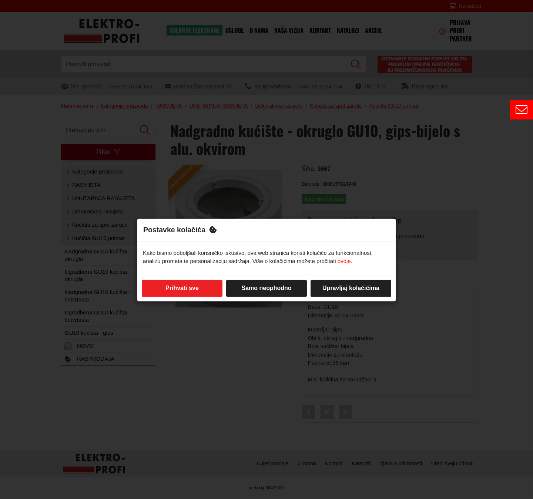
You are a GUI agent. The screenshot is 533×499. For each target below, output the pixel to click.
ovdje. (345, 261)
